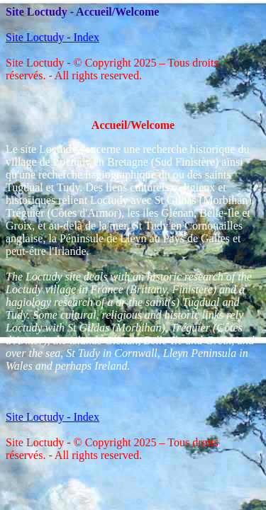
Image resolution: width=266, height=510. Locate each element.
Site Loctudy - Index (52, 37)
